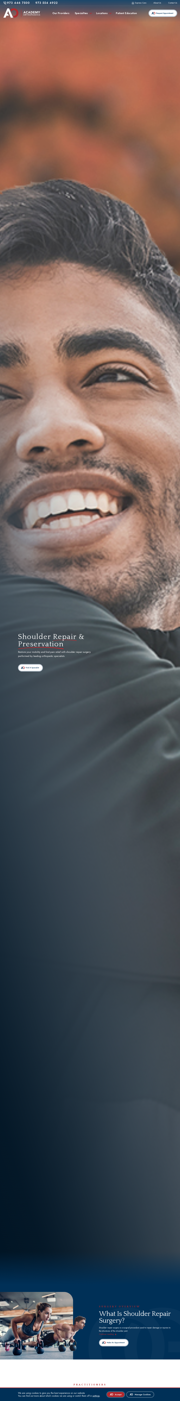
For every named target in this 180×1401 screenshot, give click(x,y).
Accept (118, 1394)
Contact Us (172, 3)
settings (96, 1396)
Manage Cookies (143, 1394)
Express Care (140, 3)
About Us (157, 3)
